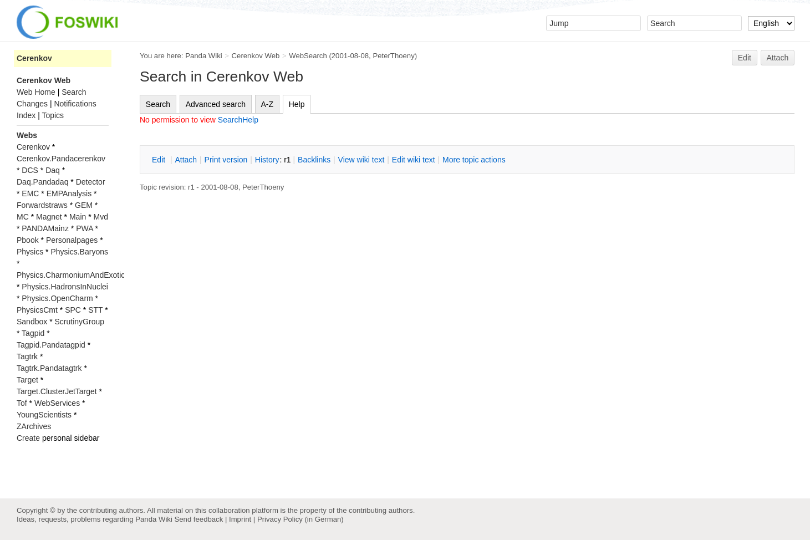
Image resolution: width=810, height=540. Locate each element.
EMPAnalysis (69, 193)
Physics (30, 251)
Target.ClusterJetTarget (57, 391)
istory (267, 159)
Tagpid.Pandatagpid (51, 344)
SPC (73, 309)
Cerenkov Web (256, 56)
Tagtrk (27, 356)
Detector (90, 181)
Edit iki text (413, 159)
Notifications (75, 103)
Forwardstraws (42, 205)
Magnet (49, 216)
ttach (186, 159)
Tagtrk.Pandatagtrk (49, 368)
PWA (84, 228)
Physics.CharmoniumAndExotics (73, 275)
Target (27, 379)
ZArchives (34, 426)
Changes (32, 103)
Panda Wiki (203, 56)
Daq (52, 170)
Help (297, 104)
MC (23, 216)
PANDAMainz (45, 228)
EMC (30, 193)
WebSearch (308, 56)
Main (77, 216)
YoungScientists (44, 414)
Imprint (240, 519)
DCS (30, 170)
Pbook (28, 240)
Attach (778, 57)
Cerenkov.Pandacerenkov (61, 158)
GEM (84, 205)
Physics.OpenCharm (57, 298)
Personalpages (72, 240)
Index (26, 115)
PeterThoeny (393, 56)
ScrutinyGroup (79, 321)
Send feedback (198, 519)
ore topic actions (474, 159)
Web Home (36, 92)
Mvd (101, 216)
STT (95, 309)
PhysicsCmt (37, 309)
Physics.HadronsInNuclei (65, 286)
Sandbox (32, 321)
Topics (53, 115)
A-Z (267, 104)
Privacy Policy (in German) (300, 519)
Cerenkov (34, 58)
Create (28, 438)
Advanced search (216, 104)
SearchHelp (238, 119)
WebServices (57, 403)
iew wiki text (361, 159)
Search (158, 104)
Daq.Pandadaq (42, 181)
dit (159, 159)
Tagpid (33, 333)
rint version (226, 159)
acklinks (314, 159)
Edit (744, 57)
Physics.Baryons (79, 251)
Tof (22, 403)
